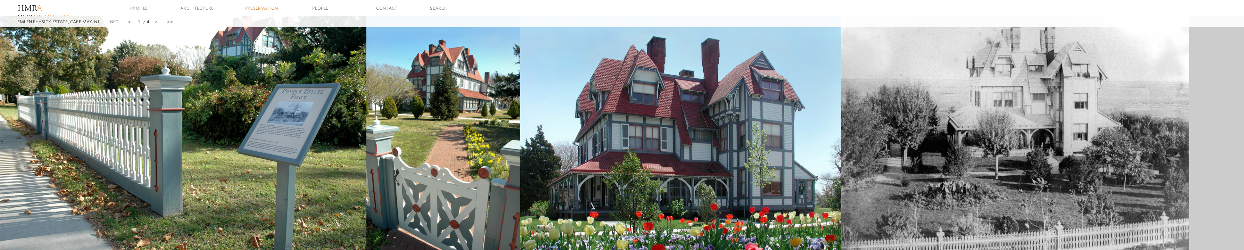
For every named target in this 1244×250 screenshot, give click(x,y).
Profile (139, 8)
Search (438, 8)
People (320, 8)
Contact (386, 8)
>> (170, 21)
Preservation (261, 8)
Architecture (197, 8)
